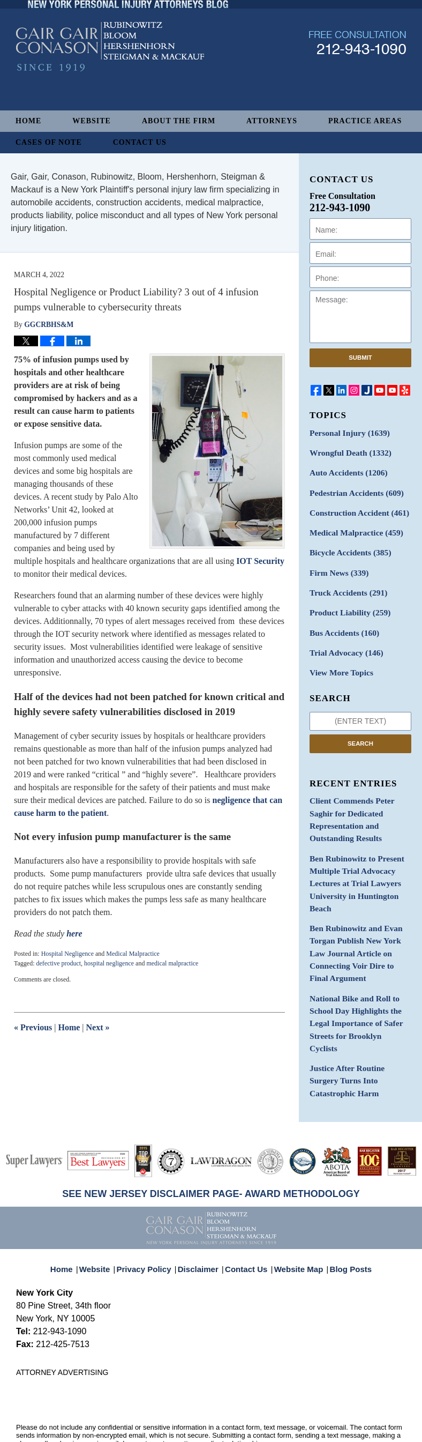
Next (98, 1027)
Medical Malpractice (133, 953)
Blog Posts (344, 1216)
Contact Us (140, 142)
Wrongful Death (346, 451)
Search (360, 727)
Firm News (336, 564)
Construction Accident (355, 507)
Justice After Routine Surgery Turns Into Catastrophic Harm (359, 1000)
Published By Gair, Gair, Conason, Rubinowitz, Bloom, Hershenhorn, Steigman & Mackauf (357, 71)
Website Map (296, 1216)
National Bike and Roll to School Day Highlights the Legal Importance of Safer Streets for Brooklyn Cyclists (356, 959)
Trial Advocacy (343, 639)
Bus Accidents (341, 620)
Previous (33, 1027)
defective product (58, 963)
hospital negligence (109, 963)
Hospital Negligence (67, 953)
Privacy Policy (151, 1216)
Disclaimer (201, 1216)
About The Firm (178, 121)
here (74, 933)
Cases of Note (49, 142)
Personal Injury (346, 432)
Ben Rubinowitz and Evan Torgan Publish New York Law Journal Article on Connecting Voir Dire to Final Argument (359, 906)
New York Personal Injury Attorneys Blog (110, 76)
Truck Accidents (345, 582)
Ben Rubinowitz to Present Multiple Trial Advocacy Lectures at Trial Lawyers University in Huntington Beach (352, 848)
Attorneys (271, 121)
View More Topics (338, 657)
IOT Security (260, 561)
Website (91, 121)
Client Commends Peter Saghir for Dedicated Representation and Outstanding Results (359, 796)
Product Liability (346, 601)
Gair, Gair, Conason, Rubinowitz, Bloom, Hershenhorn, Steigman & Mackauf (192, 1417)
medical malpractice (172, 963)
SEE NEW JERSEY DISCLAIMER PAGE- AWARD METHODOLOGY (211, 1147)
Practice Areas (365, 121)
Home (28, 121)
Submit (360, 357)
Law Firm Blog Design (355, 1430)
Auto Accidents (345, 470)
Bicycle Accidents (346, 545)
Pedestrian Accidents (352, 489)
